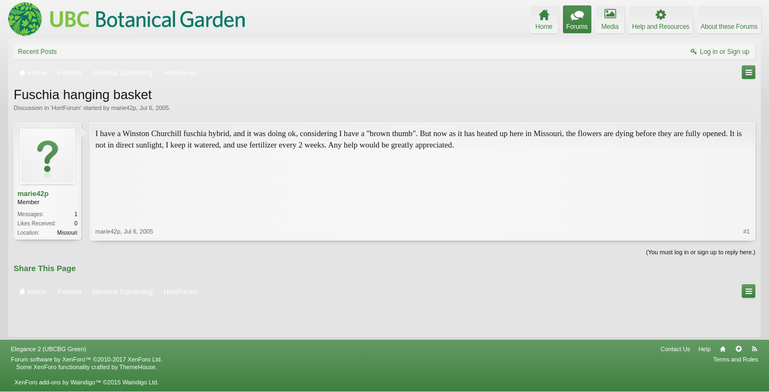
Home (722, 316)
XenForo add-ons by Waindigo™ (57, 349)
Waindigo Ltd (139, 349)
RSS (754, 316)
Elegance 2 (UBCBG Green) (48, 316)
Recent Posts (37, 52)
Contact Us (675, 316)
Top (738, 316)
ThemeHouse (137, 334)
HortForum (66, 108)
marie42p (123, 108)
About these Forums (729, 26)
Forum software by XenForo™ (86, 326)
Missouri (67, 233)
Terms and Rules (735, 326)
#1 (746, 192)
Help (704, 316)
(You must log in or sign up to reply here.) (700, 251)
